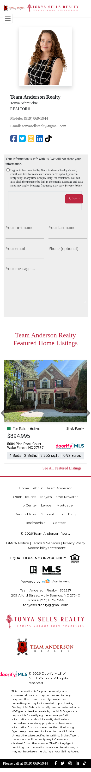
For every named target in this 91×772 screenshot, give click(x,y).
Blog (72, 514)
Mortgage (64, 505)
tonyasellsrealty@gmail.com (38, 126)
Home (24, 488)
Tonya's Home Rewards (59, 497)
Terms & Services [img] (46, 543)
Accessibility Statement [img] (47, 548)
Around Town (26, 514)
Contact (59, 523)
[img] (14, 139)
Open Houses (24, 497)
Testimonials (35, 523)
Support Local (52, 514)
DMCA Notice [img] (17, 543)
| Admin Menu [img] (61, 581)
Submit (73, 199)
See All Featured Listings (61, 468)
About (38, 488)
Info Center (27, 505)
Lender (47, 505)
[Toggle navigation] (7, 18)
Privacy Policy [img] (73, 185)
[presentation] (36, 199)
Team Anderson (60, 488)
